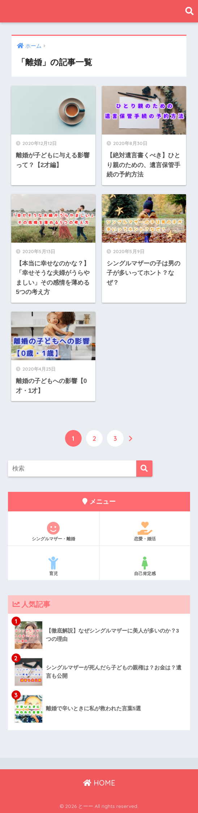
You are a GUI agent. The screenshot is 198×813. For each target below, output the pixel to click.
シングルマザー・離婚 (53, 531)
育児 (53, 565)
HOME (99, 782)
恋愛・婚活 (145, 531)
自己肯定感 (145, 565)
